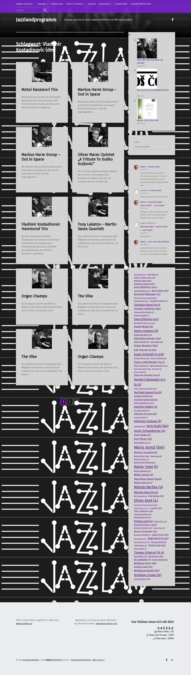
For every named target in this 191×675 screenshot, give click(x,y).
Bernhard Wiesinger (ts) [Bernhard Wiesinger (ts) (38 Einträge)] (147, 294)
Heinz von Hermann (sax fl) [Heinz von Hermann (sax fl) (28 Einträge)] (147, 375)
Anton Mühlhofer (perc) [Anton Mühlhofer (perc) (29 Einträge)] (145, 287)
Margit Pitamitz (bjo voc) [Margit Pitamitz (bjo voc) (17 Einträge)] (142, 443)
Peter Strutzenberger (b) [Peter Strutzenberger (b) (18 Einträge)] (142, 514)
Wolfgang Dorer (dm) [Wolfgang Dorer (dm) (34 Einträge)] (145, 563)
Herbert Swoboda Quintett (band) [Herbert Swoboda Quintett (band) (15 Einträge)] (145, 389)
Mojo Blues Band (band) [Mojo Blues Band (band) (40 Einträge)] (148, 478)
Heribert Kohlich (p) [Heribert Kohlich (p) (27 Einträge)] (143, 396)
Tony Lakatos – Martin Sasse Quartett (97, 226)
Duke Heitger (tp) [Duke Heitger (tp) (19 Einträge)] (156, 342)
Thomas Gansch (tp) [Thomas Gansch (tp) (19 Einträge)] (158, 542)
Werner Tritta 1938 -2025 (147, 120)
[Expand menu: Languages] (47, 4)
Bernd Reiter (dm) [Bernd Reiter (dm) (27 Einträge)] (160, 290)
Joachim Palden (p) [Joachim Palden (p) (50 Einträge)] (145, 406)
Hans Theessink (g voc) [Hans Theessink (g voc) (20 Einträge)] (159, 366)
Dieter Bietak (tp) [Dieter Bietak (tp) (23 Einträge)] (141, 342)
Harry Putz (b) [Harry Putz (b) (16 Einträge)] (156, 369)
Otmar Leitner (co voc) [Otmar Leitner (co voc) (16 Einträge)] (141, 508)
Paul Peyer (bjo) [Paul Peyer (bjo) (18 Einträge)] (156, 508)
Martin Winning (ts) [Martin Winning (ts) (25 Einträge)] (142, 471)
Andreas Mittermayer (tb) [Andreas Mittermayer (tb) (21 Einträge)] (144, 277)
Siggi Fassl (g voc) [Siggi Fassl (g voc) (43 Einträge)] (157, 538)
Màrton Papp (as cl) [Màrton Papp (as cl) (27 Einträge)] (143, 482)
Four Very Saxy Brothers (159, 241)
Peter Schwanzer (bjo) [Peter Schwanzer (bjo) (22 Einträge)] (143, 511)
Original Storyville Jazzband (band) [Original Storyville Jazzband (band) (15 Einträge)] (145, 505)
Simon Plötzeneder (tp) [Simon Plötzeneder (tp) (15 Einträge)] (142, 542)
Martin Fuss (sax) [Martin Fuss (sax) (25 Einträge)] (141, 456)
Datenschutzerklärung (81, 660)
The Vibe (85, 296)
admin (142, 166)
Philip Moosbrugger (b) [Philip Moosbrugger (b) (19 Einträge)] (142, 517)
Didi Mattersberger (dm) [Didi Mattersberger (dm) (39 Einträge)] (147, 338)
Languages (41, 4)
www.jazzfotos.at (24, 623)
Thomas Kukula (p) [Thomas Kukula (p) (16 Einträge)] (140, 549)
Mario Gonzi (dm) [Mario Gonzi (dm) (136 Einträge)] (149, 447)
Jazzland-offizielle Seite (141, 4)
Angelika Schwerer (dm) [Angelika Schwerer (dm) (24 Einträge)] (144, 284)
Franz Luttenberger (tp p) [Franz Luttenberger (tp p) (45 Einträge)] (149, 362)
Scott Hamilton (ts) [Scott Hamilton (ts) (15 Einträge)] (140, 539)
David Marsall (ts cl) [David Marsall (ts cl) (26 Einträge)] (143, 335)
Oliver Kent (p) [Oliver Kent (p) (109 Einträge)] (146, 500)
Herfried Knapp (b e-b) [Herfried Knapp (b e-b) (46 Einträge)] (148, 392)
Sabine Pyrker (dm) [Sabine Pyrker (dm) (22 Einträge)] (160, 535)
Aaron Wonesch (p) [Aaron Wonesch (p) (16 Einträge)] (140, 275)
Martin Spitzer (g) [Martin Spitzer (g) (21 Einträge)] (141, 459)
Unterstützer (104, 4)
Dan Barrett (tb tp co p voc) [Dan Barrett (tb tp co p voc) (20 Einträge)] (144, 323)
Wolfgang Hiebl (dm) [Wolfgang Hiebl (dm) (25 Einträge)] (143, 567)
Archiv (136, 142)
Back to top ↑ (98, 660)
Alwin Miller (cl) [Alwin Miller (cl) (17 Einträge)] (153, 275)
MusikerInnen (57, 4)
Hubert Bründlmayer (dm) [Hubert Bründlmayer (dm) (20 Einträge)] (144, 403)
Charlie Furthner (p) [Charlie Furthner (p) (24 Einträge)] (158, 301)
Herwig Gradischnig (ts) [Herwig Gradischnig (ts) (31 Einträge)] (145, 399)
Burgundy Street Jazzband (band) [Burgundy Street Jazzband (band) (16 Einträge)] (145, 298)
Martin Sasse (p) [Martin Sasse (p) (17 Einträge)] (156, 456)
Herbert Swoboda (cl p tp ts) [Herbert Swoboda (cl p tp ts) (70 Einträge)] (149, 382)
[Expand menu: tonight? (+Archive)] (33, 4)
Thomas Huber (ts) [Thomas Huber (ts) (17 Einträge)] (140, 545)
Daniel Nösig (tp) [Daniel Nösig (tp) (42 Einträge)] (143, 326)
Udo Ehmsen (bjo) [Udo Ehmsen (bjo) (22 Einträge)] (155, 556)
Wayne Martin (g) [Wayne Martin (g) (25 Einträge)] (160, 559)
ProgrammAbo (121, 4)
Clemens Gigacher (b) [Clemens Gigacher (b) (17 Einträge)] (141, 315)
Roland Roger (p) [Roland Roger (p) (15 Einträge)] (159, 528)
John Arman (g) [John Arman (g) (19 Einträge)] (139, 426)
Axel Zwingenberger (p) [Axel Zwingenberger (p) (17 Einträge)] (142, 291)
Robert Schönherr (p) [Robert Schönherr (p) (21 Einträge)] (143, 528)
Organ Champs (34, 296)
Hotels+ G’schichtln (74, 4)
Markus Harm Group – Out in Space (97, 91)
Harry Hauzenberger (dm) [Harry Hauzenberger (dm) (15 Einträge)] (142, 369)
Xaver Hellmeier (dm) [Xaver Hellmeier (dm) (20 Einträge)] (142, 579)
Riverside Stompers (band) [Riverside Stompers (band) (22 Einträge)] (145, 525)
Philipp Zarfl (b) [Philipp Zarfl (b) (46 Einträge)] (143, 521)
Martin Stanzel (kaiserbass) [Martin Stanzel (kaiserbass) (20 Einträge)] (144, 462)
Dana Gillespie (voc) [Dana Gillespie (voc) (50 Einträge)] (146, 319)
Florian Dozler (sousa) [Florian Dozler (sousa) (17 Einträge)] (141, 358)
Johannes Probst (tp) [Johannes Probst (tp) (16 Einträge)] (141, 417)
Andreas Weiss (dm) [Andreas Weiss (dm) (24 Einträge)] (142, 281)
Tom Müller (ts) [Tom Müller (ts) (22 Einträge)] (140, 556)
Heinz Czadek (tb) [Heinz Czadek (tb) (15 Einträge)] (140, 372)
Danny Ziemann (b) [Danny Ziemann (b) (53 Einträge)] (146, 331)
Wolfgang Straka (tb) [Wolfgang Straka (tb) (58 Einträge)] (147, 575)
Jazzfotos (92, 4)
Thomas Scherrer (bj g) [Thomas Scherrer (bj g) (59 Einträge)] (149, 552)
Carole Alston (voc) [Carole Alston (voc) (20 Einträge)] (141, 301)
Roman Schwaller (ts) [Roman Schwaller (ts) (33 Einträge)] (145, 531)
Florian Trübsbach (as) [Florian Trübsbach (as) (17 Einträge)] (159, 358)
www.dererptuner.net (106, 623)
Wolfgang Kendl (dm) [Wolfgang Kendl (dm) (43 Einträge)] (147, 570)
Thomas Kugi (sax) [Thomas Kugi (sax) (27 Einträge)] (157, 545)
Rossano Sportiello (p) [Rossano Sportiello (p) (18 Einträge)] (142, 535)
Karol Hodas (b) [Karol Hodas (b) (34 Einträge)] (142, 435)
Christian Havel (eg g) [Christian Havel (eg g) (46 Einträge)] (147, 304)
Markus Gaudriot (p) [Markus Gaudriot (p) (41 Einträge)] (145, 452)
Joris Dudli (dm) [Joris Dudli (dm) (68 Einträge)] (157, 426)
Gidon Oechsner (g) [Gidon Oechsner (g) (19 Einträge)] (141, 366)
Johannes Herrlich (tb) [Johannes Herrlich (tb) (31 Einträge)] (145, 413)
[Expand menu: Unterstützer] (111, 4)
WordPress (58, 660)
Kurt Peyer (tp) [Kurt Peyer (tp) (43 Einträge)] (143, 438)
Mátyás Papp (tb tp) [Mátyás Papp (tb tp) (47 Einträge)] (146, 492)
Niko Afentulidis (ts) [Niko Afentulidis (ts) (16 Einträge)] (140, 496)
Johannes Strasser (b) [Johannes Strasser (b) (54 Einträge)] (147, 421)
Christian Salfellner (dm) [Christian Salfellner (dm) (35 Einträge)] (147, 308)
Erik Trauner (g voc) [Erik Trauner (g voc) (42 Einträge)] (145, 349)
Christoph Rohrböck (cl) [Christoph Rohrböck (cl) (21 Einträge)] (144, 312)
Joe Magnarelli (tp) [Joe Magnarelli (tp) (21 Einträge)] (142, 410)
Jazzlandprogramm (36, 20)
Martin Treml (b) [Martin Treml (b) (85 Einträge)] (146, 467)
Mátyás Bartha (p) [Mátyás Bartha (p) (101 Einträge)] (148, 487)
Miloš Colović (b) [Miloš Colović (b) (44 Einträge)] (143, 474)
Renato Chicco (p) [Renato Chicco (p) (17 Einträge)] (160, 522)
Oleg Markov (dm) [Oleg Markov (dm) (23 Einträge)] (156, 496)
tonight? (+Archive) (24, 4)
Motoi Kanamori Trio (39, 89)
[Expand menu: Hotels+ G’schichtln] (84, 4)
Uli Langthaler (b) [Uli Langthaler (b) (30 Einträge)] (142, 559)
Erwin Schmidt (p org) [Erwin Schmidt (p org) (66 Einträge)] (149, 354)
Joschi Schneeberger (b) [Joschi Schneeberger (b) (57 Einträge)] (149, 431)
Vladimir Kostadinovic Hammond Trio (40, 226)
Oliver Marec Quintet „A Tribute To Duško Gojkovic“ (96, 159)
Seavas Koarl (154, 166)
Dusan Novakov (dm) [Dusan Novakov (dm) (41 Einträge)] (146, 345)
